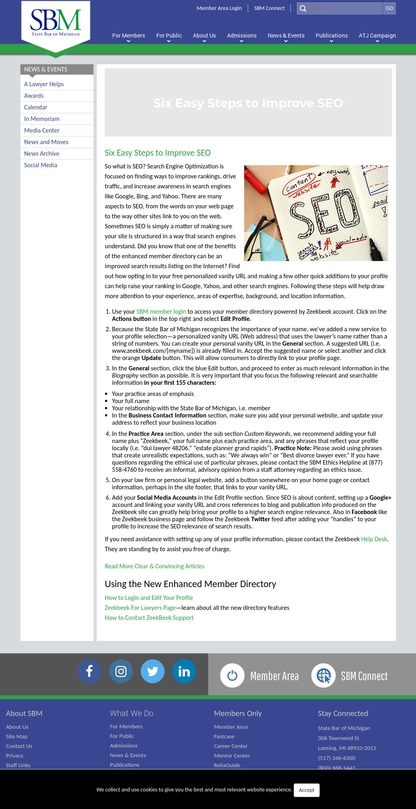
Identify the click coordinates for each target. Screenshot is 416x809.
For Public (122, 736)
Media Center (42, 130)
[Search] (339, 8)
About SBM (24, 713)
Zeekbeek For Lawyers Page (140, 607)
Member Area (231, 726)
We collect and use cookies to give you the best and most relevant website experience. (207, 790)
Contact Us (19, 746)
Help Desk (374, 539)
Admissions (123, 745)
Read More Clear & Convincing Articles (154, 566)
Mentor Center (232, 755)
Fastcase (224, 736)
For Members (126, 726)
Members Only (238, 713)
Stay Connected (343, 713)
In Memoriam (42, 119)
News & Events (128, 755)
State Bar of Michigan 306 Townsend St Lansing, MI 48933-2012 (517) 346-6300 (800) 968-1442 (347, 747)
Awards (34, 95)
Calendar (36, 107)
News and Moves (46, 142)
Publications (124, 764)
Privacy (14, 755)
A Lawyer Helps (44, 84)
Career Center (231, 746)
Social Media (41, 165)
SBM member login (161, 311)
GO (389, 8)
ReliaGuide (227, 765)
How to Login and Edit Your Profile (149, 597)
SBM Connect (269, 8)
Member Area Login (219, 8)
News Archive (42, 153)
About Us (17, 726)
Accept (306, 790)
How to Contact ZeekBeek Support (149, 617)
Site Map (17, 736)
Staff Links (18, 765)
